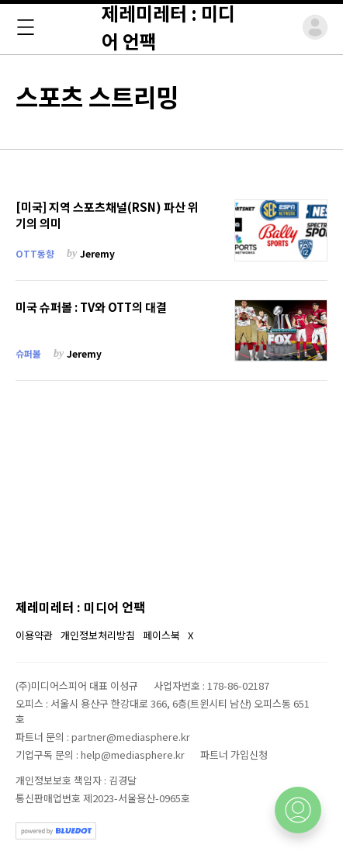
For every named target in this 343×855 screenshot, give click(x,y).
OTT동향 (35, 253)
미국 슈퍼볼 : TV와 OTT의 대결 (91, 307)
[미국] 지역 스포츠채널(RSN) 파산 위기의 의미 (107, 215)
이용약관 (34, 635)
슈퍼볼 (28, 353)
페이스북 (161, 635)
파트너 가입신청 (234, 754)
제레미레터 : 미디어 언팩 (80, 606)
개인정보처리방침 (98, 635)
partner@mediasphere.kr (130, 736)
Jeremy (97, 253)
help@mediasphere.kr (133, 754)
